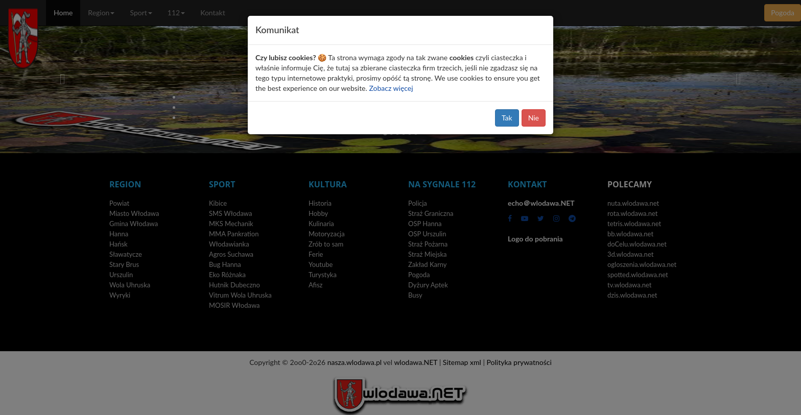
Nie (533, 117)
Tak (507, 117)
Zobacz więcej (391, 88)
